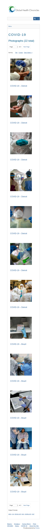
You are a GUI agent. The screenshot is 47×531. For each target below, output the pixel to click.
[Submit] (34, 18)
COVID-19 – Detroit (18, 86)
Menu (10, 26)
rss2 (33, 514)
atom (9, 514)
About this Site (34, 526)
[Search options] (38, 18)
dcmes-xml (18, 514)
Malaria (9, 524)
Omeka (37, 528)
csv (13, 514)
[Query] (23, 18)
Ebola (17, 526)
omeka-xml (28, 514)
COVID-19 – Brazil (18, 344)
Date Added (27, 52)
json (23, 514)
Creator (21, 52)
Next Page (26, 47)
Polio (34, 524)
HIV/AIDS (10, 526)
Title (16, 52)
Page (14, 47)
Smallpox (17, 524)
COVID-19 (24, 526)
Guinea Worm (26, 524)
